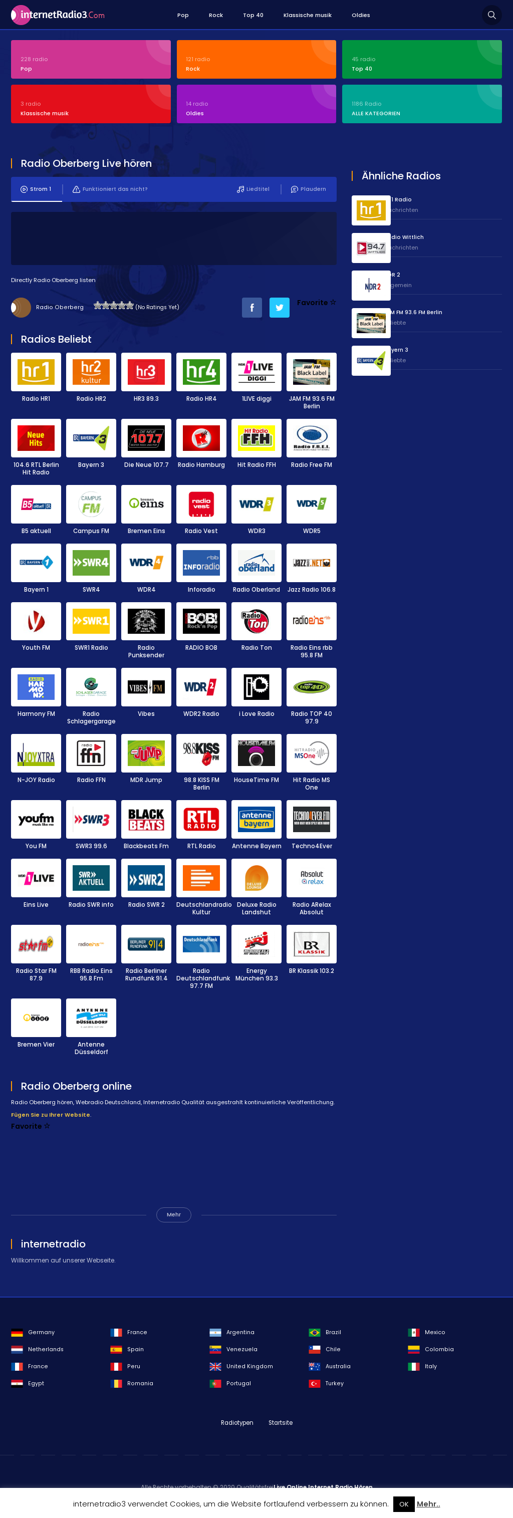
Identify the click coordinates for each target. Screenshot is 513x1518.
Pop (183, 15)
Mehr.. (428, 1504)
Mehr (174, 1217)
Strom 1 (36, 192)
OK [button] (404, 1504)
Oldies (361, 15)
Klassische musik (308, 15)
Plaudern (308, 192)
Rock (216, 15)
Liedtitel (252, 192)
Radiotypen (237, 1426)
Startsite (281, 1426)
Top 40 (253, 15)
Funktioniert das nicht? (110, 192)
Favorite (317, 306)
